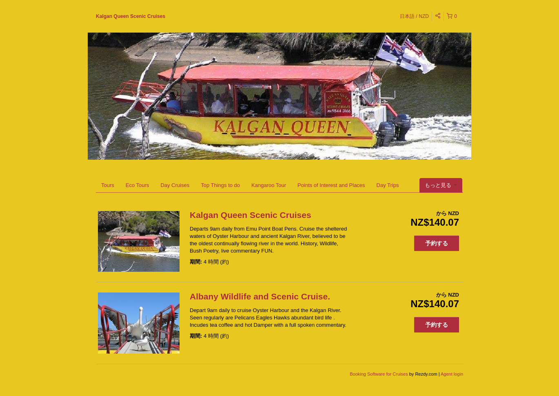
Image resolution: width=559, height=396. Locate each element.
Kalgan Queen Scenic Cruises (130, 16)
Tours (107, 185)
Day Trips (388, 185)
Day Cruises (174, 185)
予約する (436, 243)
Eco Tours (137, 185)
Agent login (452, 374)
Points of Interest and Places (331, 185)
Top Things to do (220, 185)
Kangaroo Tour (268, 185)
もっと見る (441, 185)
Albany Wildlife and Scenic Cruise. (260, 296)
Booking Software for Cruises (379, 374)
